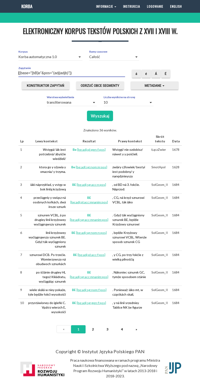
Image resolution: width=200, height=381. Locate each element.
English (176, 11)
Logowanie (155, 11)
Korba (26, 11)
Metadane (154, 85)
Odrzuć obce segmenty (100, 85)
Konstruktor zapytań (45, 85)
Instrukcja (131, 11)
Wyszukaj (100, 115)
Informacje (106, 11)
